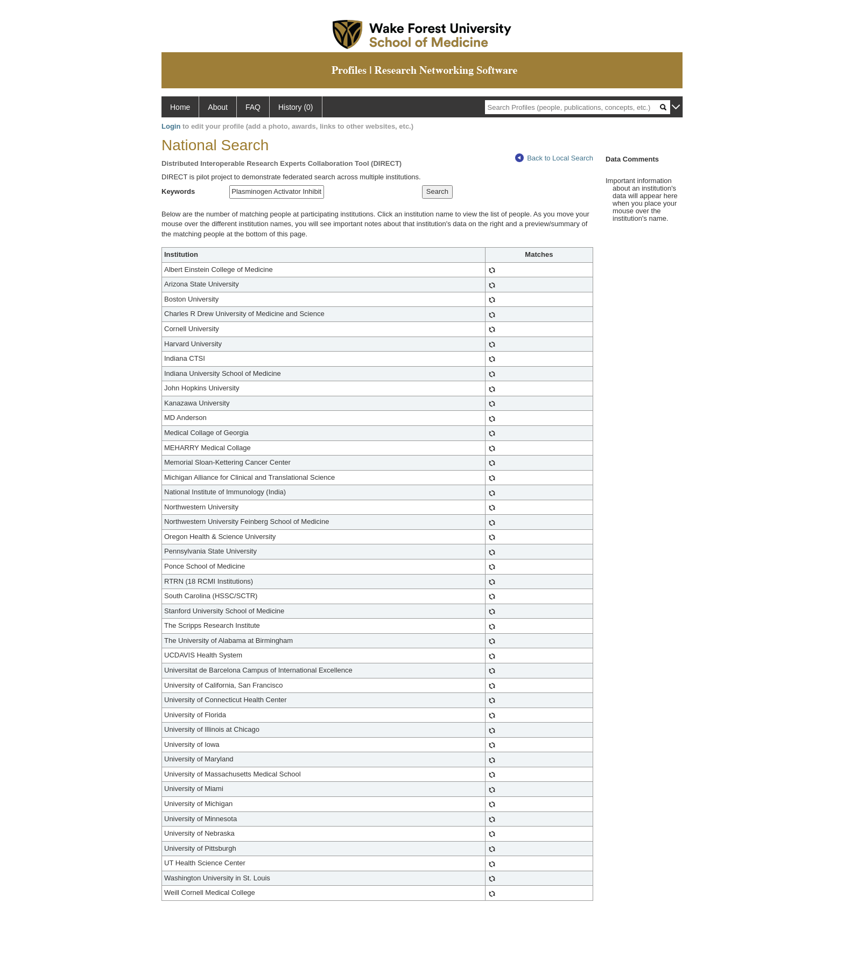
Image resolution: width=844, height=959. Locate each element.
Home (180, 107)
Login (170, 126)
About (218, 107)
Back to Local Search (554, 158)
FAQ (253, 107)
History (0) (295, 107)
